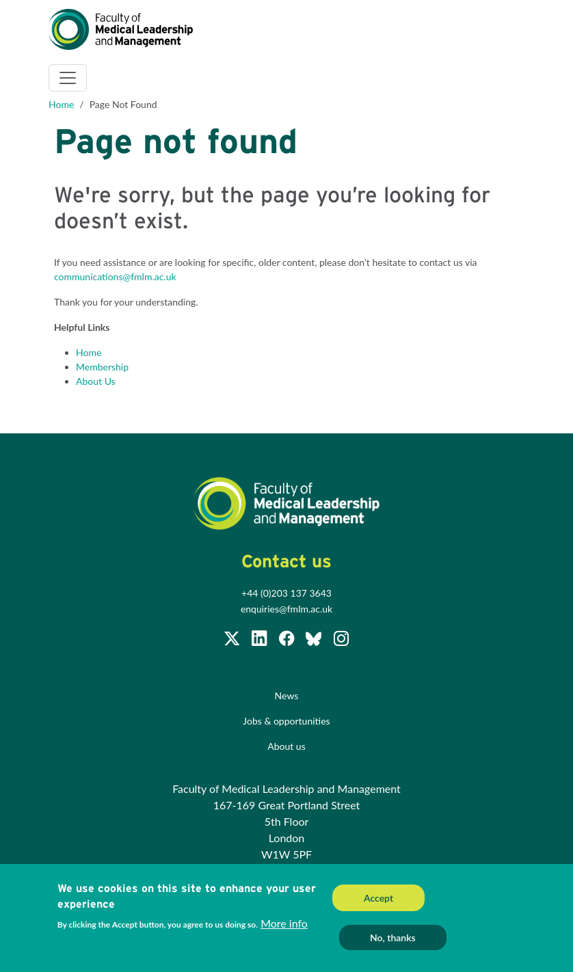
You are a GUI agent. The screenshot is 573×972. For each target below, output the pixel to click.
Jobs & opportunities (286, 721)
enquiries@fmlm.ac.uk (286, 609)
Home (61, 104)
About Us (96, 381)
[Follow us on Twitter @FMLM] (233, 641)
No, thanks (393, 941)
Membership (102, 367)
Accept (378, 901)
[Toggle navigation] (68, 78)
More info (284, 925)
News (287, 695)
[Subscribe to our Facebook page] (288, 641)
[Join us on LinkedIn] (260, 641)
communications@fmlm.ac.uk (115, 276)
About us (286, 746)
